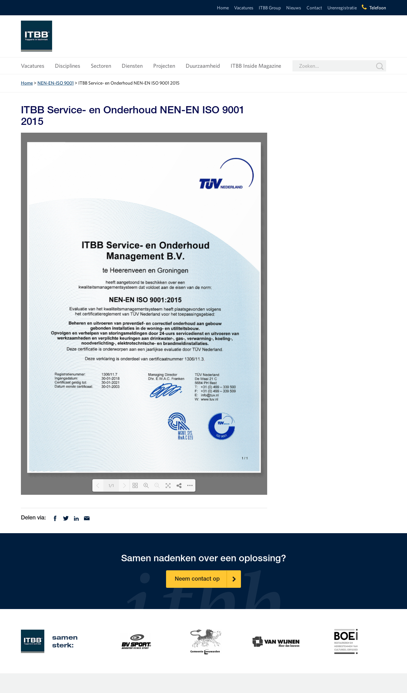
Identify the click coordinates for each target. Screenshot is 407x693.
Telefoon (377, 7)
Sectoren (101, 65)
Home (223, 7)
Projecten (164, 65)
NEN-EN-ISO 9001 (55, 83)
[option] (136, 641)
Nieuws (293, 7)
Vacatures (243, 7)
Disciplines (67, 65)
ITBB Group (270, 7)
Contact (314, 7)
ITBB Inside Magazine (256, 65)
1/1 (111, 485)
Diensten (132, 65)
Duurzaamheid (203, 65)
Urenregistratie (342, 7)
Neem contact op (208, 579)
